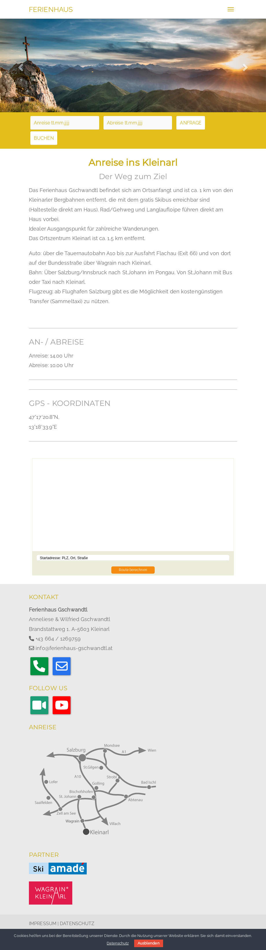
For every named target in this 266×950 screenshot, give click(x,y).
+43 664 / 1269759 (58, 639)
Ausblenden (149, 943)
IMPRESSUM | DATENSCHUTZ (61, 923)
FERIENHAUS (51, 9)
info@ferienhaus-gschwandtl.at (74, 648)
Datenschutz (118, 943)
